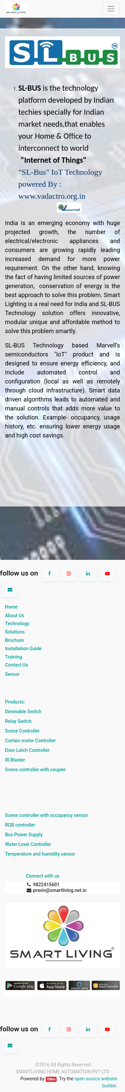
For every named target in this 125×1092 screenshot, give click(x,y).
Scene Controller (22, 731)
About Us (14, 615)
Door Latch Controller (27, 750)
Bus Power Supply (24, 834)
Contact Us (16, 665)
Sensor (12, 674)
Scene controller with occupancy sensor (46, 815)
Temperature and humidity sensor (40, 854)
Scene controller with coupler (35, 769)
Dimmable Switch (23, 711)
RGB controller (20, 825)
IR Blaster (15, 760)
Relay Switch (18, 721)
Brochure (14, 640)
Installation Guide (23, 648)
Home (11, 607)
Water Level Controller (28, 844)
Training (13, 657)
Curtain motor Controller (30, 740)
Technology (17, 623)
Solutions (15, 632)
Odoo (51, 1079)
